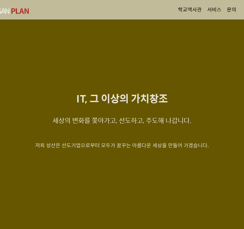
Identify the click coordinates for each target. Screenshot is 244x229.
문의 (231, 9)
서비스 (214, 9)
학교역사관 (190, 9)
